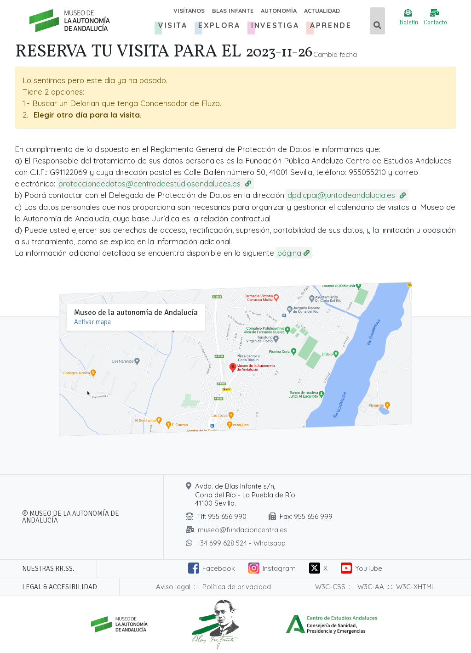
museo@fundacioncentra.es (242, 529)
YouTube (368, 568)
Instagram (279, 568)
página (289, 253)
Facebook (218, 568)
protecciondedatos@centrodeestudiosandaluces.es (150, 183)
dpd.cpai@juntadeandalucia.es (342, 195)
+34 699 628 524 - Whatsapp (241, 543)
